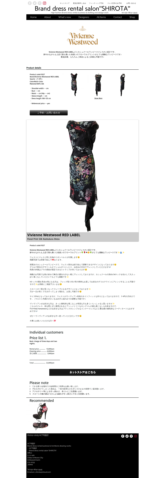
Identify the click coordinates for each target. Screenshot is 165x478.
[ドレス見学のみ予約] (114, 3)
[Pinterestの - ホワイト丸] (131, 436)
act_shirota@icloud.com (41, 472)
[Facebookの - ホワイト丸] (122, 436)
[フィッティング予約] (96, 3)
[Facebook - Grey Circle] (30, 3)
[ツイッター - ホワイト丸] (127, 436)
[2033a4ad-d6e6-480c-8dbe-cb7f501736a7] (44, 3)
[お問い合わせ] (131, 3)
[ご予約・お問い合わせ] (49, 112)
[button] (74, 84)
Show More (98, 98)
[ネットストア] (64, 3)
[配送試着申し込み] (79, 3)
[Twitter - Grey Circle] (35, 3)
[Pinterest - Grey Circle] (39, 3)
